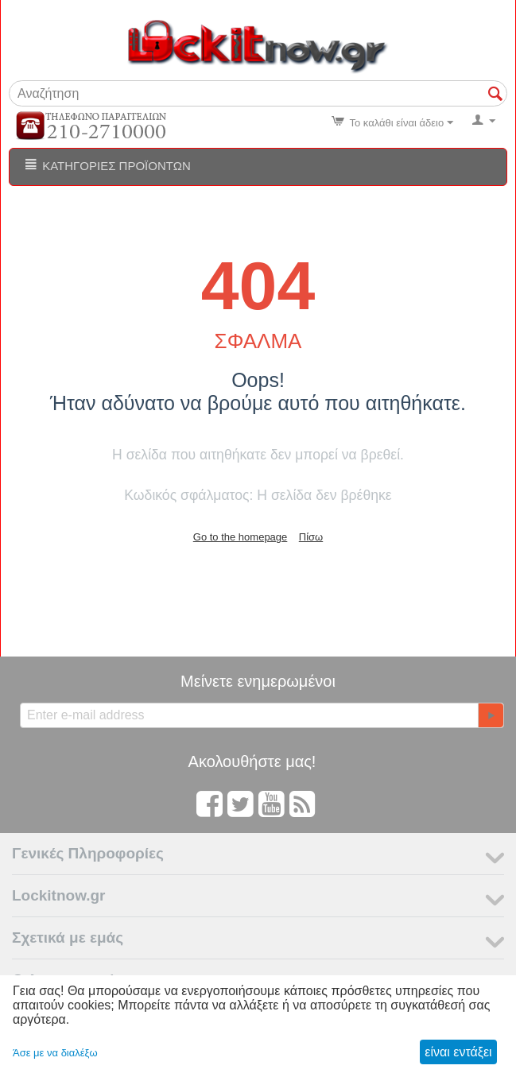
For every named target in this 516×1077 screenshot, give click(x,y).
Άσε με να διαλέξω (55, 1053)
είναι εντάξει (458, 1052)
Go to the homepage (240, 537)
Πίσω (311, 537)
